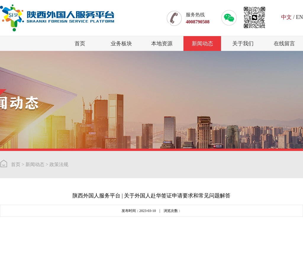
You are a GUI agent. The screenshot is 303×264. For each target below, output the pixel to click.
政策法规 (58, 164)
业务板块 (121, 43)
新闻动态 (202, 43)
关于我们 (243, 43)
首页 (80, 43)
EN (299, 17)
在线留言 (284, 43)
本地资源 (162, 43)
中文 (286, 17)
